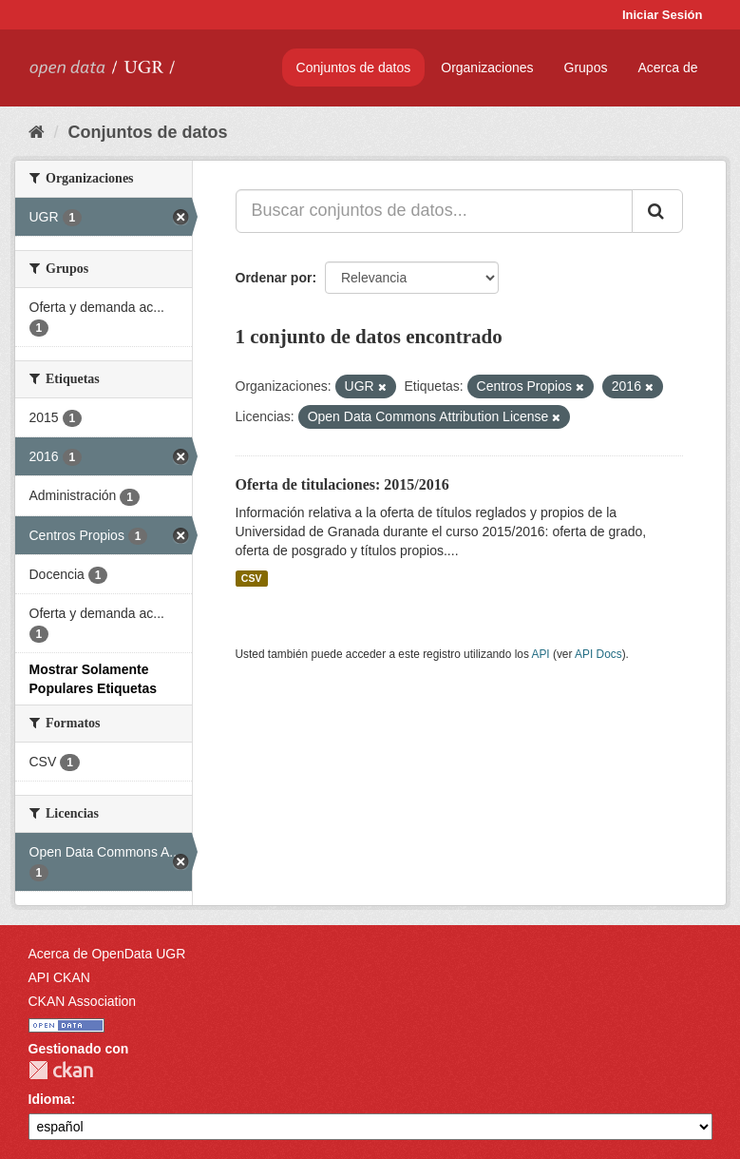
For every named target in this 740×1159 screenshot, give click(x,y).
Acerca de (667, 67)
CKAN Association (82, 1001)
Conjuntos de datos (353, 67)
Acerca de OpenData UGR (107, 953)
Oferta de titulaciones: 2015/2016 (342, 484)
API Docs (598, 654)
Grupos (586, 67)
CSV (251, 578)
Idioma (49, 1099)
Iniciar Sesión (662, 15)
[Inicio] (36, 132)
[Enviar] (657, 211)
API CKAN (59, 977)
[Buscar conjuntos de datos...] (434, 211)
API (540, 654)
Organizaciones (487, 67)
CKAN (60, 1070)
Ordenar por (274, 277)
